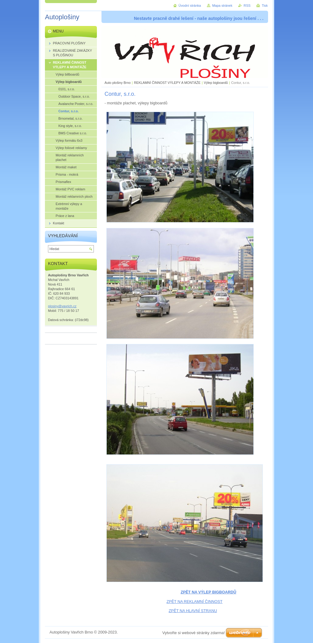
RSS (247, 5)
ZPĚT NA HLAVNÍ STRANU (193, 610)
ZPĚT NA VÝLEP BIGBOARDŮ (208, 592)
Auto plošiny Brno (118, 82)
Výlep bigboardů (216, 82)
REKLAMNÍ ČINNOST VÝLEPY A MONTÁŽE (167, 82)
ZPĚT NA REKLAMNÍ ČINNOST (195, 601)
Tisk (265, 5)
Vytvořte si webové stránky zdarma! (193, 632)
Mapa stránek (222, 5)
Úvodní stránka (190, 5)
